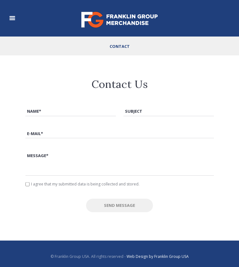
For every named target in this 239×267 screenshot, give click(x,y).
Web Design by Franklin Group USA (158, 256)
